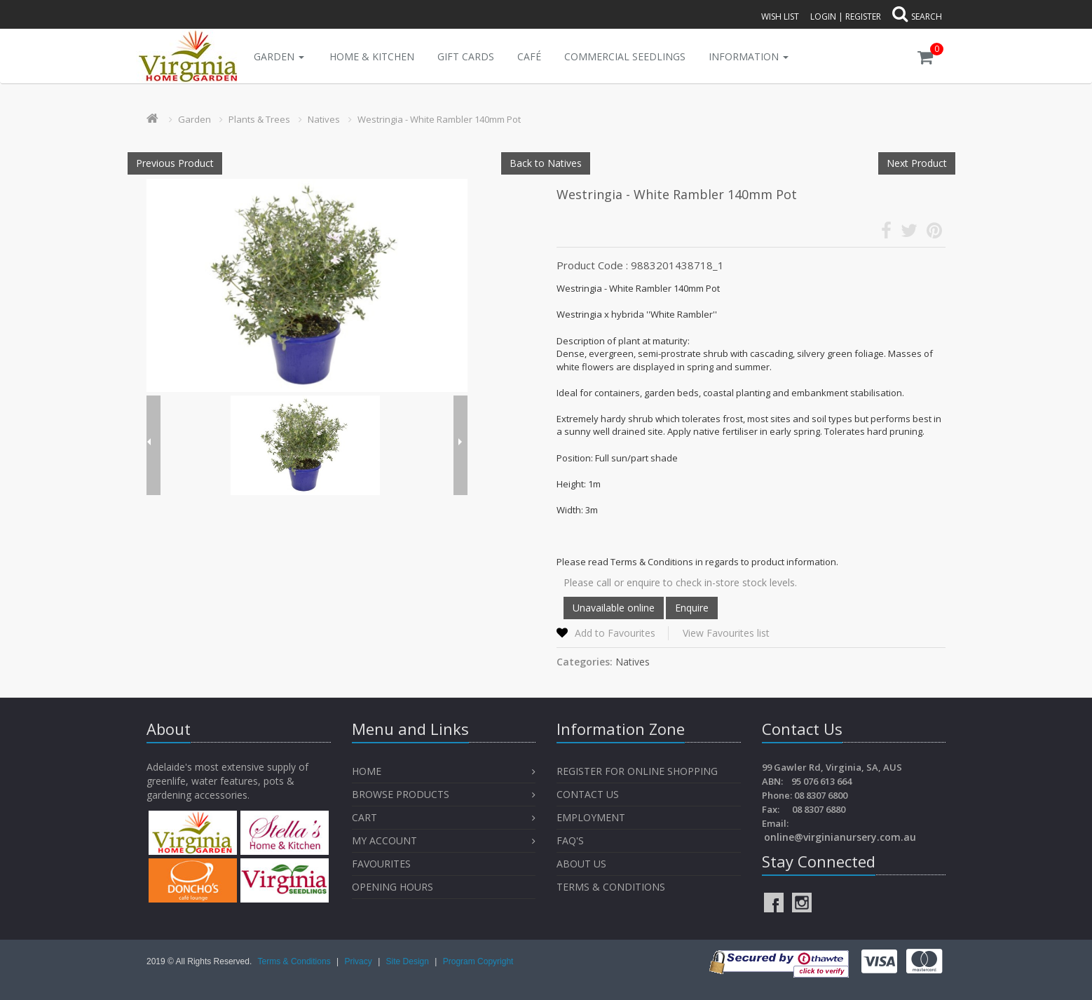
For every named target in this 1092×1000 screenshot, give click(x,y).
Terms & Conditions (611, 886)
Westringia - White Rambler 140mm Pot (439, 119)
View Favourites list (726, 633)
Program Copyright (478, 961)
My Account (384, 840)
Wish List (780, 16)
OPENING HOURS (392, 886)
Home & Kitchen (371, 56)
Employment (591, 817)
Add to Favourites (615, 633)
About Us (581, 863)
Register (863, 16)
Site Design (409, 961)
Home (366, 771)
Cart (364, 817)
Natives (324, 119)
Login (823, 16)
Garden (279, 56)
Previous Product (175, 163)
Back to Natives (546, 163)
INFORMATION (749, 56)
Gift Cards (465, 56)
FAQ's (570, 840)
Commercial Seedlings (624, 56)
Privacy (359, 961)
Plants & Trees (259, 119)
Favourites (383, 863)
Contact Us (588, 794)
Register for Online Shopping (637, 771)
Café (529, 56)
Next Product (917, 163)
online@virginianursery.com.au (840, 837)
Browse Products (400, 794)
